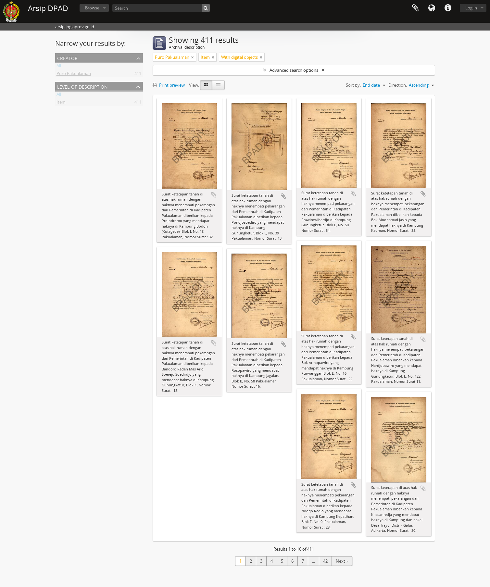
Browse (92, 8)
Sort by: (353, 85)
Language (431, 8)
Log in (471, 8)
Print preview (169, 85)
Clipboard (415, 8)
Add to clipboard (213, 195)
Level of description (82, 86)
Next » (342, 561)
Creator (67, 57)
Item (61, 103)
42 (325, 561)
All (59, 67)
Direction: (397, 85)
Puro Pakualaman (74, 75)
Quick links (448, 8)
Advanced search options (294, 70)
